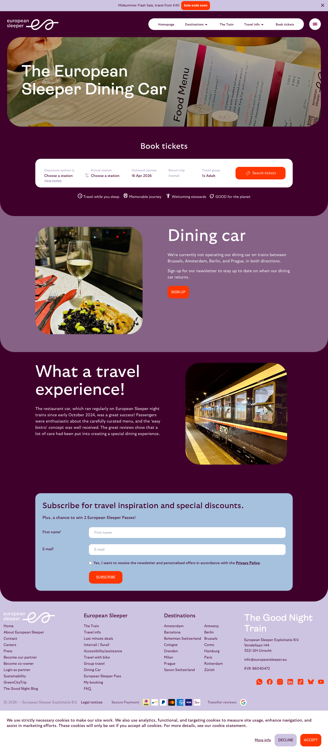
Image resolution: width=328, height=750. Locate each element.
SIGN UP (178, 292)
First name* (51, 532)
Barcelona (172, 632)
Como (209, 645)
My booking (93, 682)
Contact (10, 638)
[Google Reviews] (244, 702)
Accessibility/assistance (103, 651)
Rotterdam (213, 663)
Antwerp (211, 626)
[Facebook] (269, 681)
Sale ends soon (195, 5)
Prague (169, 663)
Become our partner (20, 657)
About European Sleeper (24, 632)
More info (263, 740)
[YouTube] (321, 681)
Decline (285, 740)
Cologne (171, 645)
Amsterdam (173, 626)
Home (9, 626)
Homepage (166, 24)
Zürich (209, 670)
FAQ (87, 689)
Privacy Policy (248, 563)
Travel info (254, 24)
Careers (10, 645)
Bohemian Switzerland (182, 638)
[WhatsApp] (259, 681)
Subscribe (105, 577)
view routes (52, 180)
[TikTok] (300, 681)
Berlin (209, 632)
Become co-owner (19, 663)
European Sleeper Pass (102, 676)
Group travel (94, 663)
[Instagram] (280, 681)
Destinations (197, 24)
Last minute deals (98, 638)
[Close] (322, 6)
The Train (226, 24)
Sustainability (15, 676)
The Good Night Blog (21, 689)
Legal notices (92, 702)
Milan (168, 657)
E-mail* (48, 549)
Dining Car (92, 670)
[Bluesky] (310, 681)
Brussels (210, 638)
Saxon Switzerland (179, 670)
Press (8, 651)
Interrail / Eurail (96, 645)
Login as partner (17, 670)
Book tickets (285, 24)
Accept (311, 740)
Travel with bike (97, 657)
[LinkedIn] (290, 681)
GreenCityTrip (15, 682)
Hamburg (211, 651)
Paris (208, 657)
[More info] (73, 170)
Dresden (171, 651)
